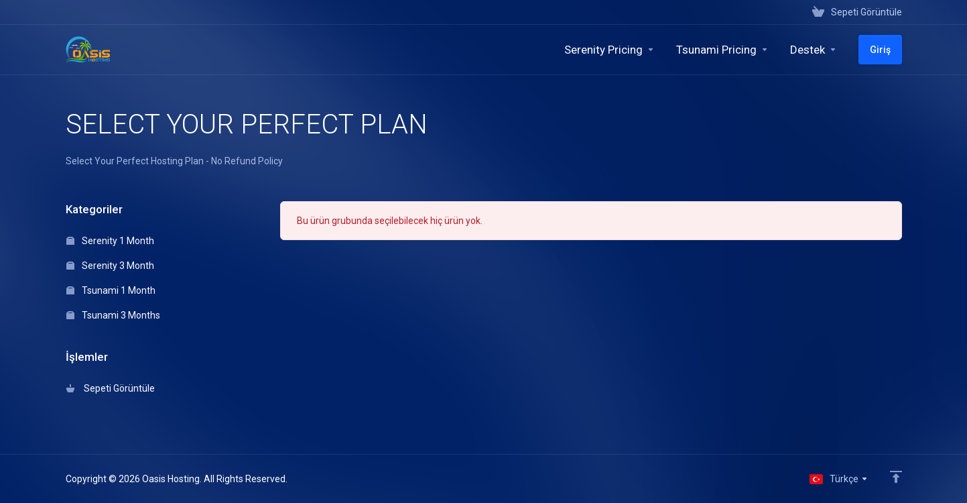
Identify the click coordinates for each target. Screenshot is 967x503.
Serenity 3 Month (110, 265)
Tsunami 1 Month (110, 290)
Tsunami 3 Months (113, 315)
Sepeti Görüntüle (110, 388)
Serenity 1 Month (110, 240)
